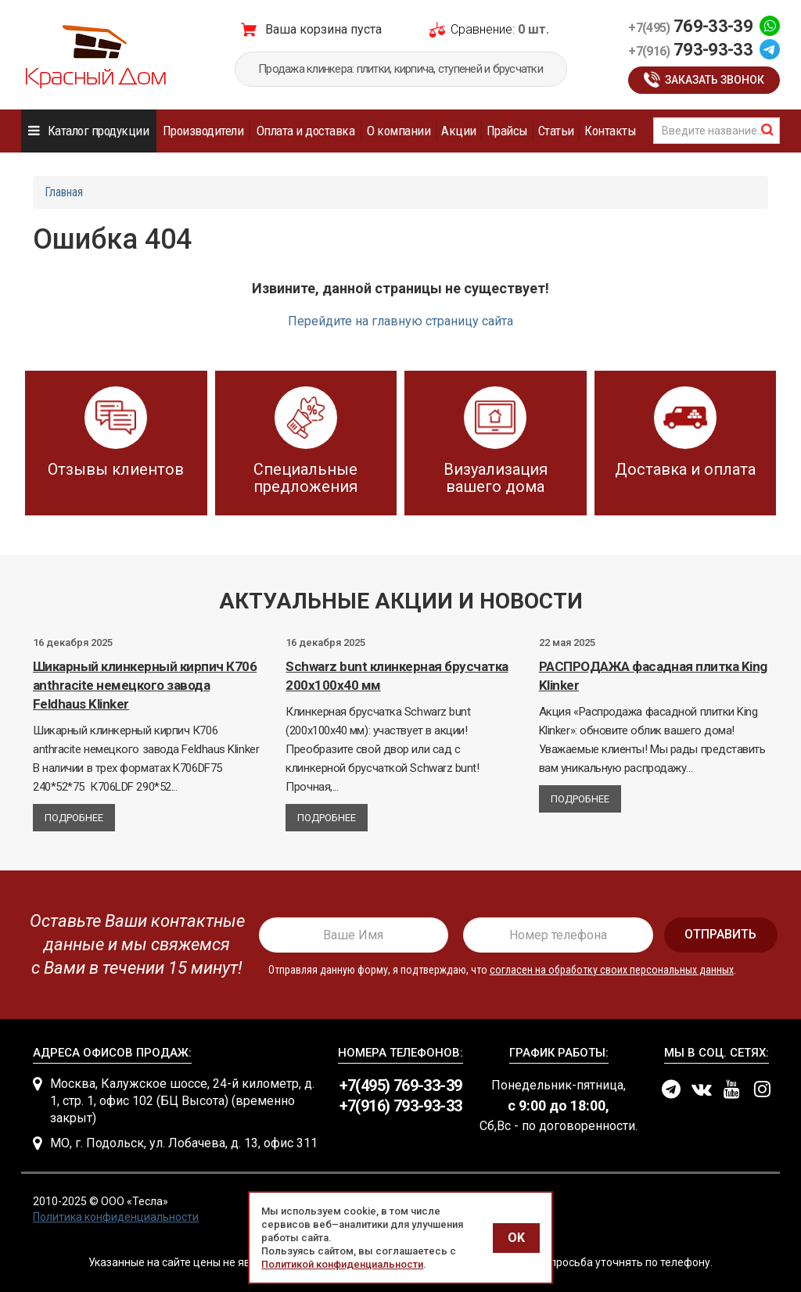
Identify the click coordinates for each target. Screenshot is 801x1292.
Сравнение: (483, 29)
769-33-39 (690, 26)
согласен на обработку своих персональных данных (612, 970)
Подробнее (74, 818)
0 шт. (533, 29)
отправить (720, 934)
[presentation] (132, 944)
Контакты (610, 130)
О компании (398, 130)
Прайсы (507, 130)
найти (767, 130)
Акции (458, 130)
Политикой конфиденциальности (342, 1264)
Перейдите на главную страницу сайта (400, 321)
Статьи (556, 130)
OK (516, 1237)
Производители (203, 130)
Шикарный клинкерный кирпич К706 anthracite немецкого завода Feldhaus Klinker (145, 685)
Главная (64, 192)
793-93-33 (690, 49)
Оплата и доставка (305, 130)
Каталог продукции (98, 130)
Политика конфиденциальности (116, 1217)
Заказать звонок (714, 80)
